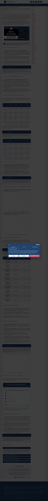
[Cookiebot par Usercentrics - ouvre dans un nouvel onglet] (36, 244)
